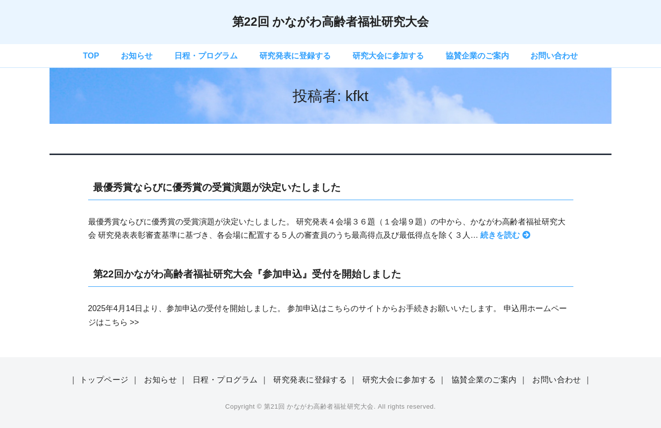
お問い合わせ (554, 56)
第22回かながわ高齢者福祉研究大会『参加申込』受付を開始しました (247, 273)
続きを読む (504, 235)
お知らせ (137, 56)
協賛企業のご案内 (477, 56)
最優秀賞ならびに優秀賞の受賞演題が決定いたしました (217, 187)
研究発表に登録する (295, 56)
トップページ (104, 379)
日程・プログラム (206, 56)
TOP (91, 56)
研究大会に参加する (388, 56)
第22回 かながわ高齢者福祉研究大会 (330, 21)
